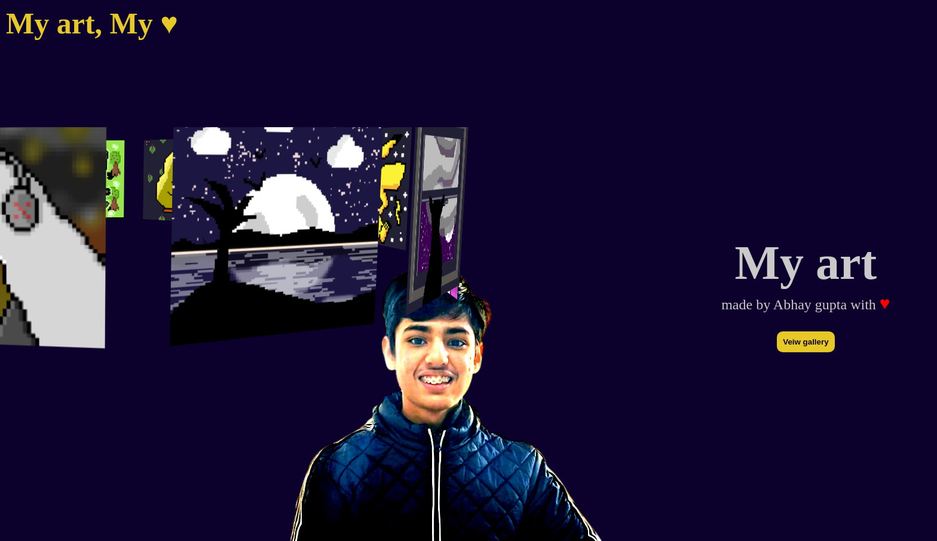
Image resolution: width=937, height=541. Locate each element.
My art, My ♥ (92, 23)
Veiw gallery (805, 341)
